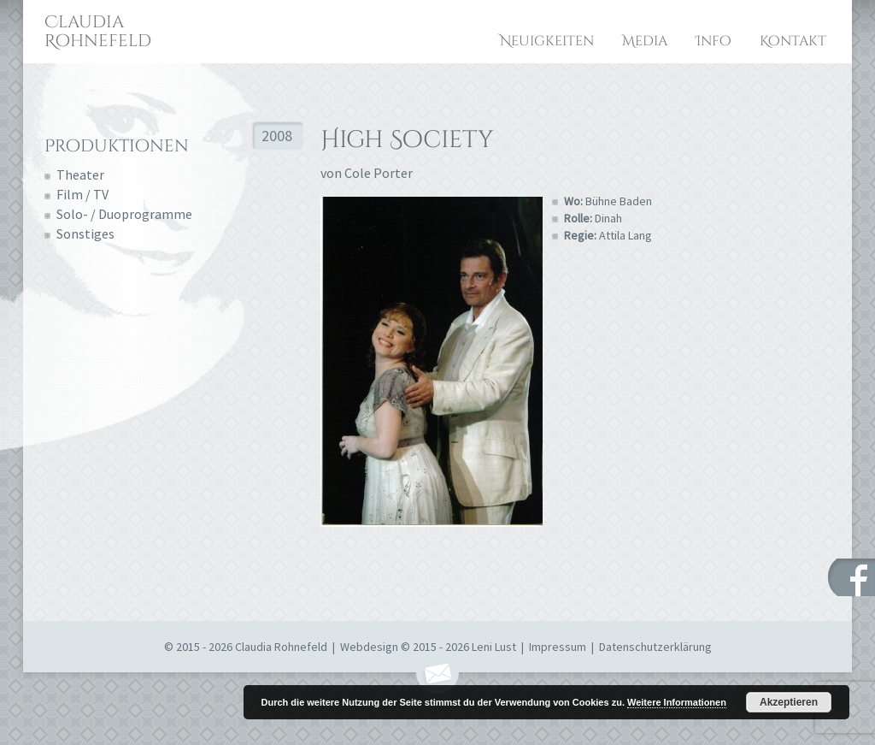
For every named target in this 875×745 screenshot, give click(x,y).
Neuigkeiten (547, 41)
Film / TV (82, 194)
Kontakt (793, 41)
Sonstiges (85, 233)
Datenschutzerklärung (655, 646)
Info (713, 41)
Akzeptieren (789, 702)
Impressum (557, 646)
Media (644, 41)
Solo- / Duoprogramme (124, 213)
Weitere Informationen (676, 702)
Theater (80, 174)
